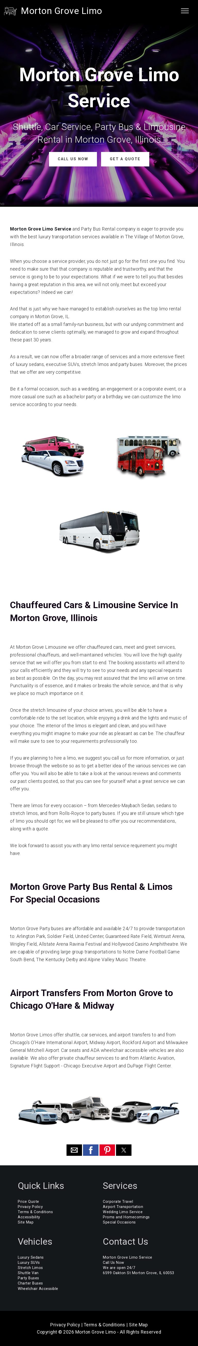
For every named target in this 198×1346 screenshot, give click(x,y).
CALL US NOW (73, 159)
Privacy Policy (30, 1207)
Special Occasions (119, 1222)
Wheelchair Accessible (38, 1288)
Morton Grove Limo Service (127, 1257)
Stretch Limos (30, 1268)
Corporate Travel (118, 1201)
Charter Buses (30, 1283)
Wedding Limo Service (123, 1212)
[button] (74, 1150)
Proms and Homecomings (126, 1217)
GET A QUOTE (125, 159)
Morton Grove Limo (61, 10)
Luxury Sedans (31, 1257)
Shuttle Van (28, 1273)
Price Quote (28, 1201)
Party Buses (28, 1278)
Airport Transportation (123, 1207)
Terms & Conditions (35, 1212)
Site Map (26, 1222)
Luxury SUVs (29, 1262)
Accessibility (29, 1217)
